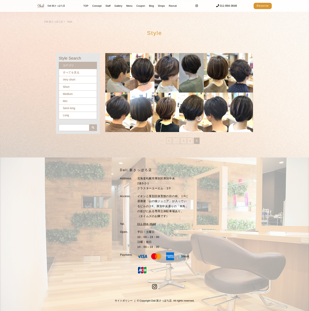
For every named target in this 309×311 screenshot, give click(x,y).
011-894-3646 (226, 5)
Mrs (65, 101)
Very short (69, 79)
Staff (108, 6)
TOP (85, 6)
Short (66, 86)
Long (66, 115)
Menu (129, 6)
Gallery (118, 6)
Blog (151, 6)
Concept (96, 6)
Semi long (69, 108)
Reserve (263, 5)
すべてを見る (71, 72)
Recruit (173, 6)
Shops (161, 6)
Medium (68, 94)
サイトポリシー (124, 300)
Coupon (140, 6)
